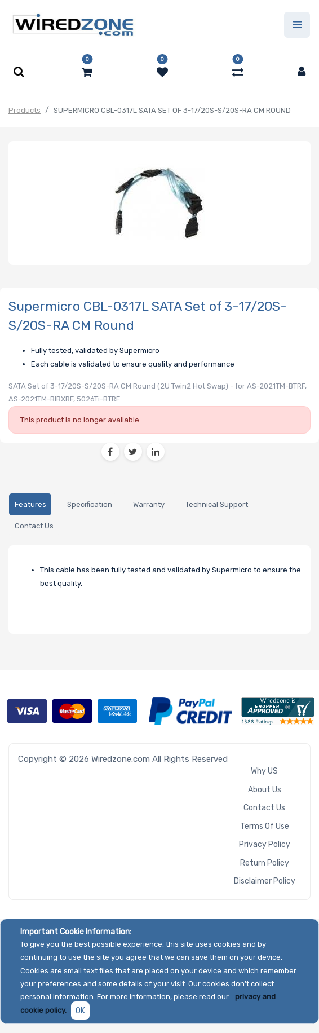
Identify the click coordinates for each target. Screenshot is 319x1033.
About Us (264, 789)
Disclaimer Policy (264, 881)
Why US (264, 771)
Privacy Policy (264, 844)
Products (24, 110)
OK (80, 1011)
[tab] (30, 504)
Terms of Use (264, 826)
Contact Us (264, 808)
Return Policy (264, 863)
